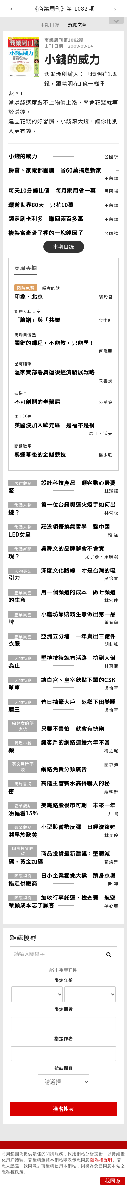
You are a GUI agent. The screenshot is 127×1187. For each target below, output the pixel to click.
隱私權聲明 (101, 1160)
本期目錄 (49, 24)
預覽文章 (77, 24)
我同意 (113, 1181)
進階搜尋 (64, 1108)
